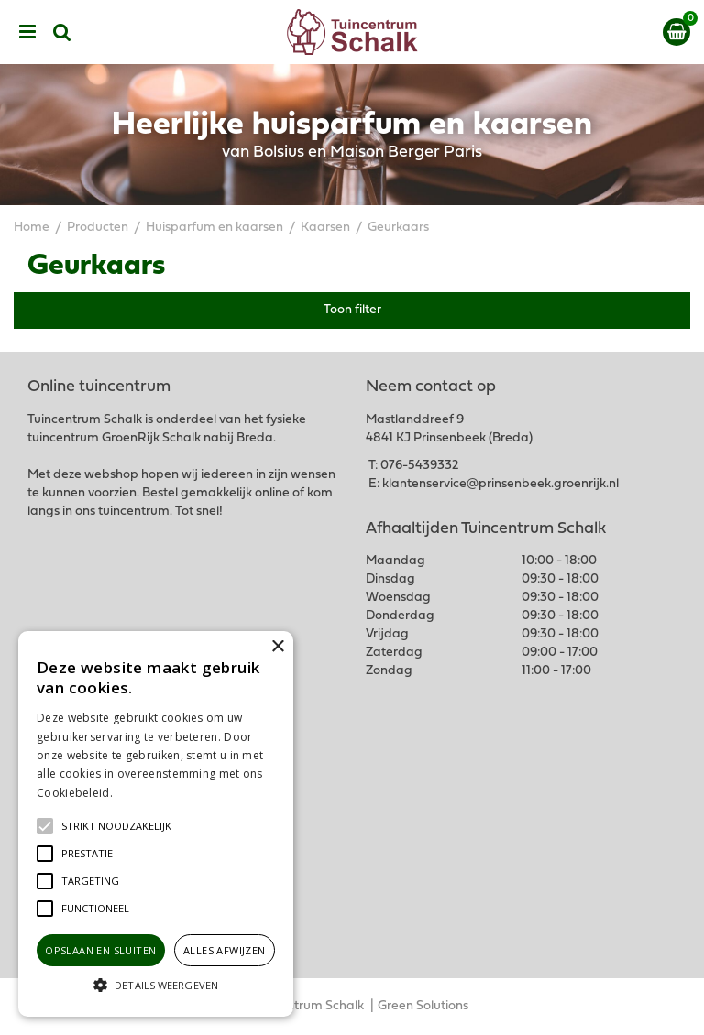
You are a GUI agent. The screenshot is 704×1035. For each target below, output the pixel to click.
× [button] (277, 647)
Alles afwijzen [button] (224, 950)
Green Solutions (423, 1006)
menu (27, 32)
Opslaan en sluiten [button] (100, 950)
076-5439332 (419, 466)
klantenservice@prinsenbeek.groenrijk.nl (500, 484)
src (62, 32)
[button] (116, 826)
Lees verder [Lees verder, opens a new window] (147, 793)
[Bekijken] (676, 32)
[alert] (155, 824)
